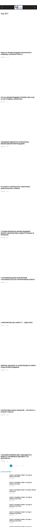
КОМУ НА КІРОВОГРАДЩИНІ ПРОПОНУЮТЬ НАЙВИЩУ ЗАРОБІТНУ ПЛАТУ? (16, 44)
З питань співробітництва (18, 521)
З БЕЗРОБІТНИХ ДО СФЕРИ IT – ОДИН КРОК (17, 257)
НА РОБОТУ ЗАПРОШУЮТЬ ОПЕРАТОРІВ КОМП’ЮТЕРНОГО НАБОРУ (15, 150)
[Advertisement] (18, 2)
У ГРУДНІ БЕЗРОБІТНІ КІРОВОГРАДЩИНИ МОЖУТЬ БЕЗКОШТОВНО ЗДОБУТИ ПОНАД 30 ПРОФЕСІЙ (17, 186)
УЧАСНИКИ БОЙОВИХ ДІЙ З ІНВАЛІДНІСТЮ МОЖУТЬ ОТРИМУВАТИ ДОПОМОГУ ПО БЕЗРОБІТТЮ (16, 363)
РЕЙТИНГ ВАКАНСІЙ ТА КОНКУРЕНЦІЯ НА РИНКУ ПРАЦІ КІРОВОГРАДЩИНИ (18, 291)
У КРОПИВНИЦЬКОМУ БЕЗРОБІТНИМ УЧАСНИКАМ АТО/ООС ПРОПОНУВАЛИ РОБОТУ (18, 222)
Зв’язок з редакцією (24, 517)
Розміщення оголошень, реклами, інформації (18, 519)
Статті (15, 517)
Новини (10, 517)
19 (22, 372)
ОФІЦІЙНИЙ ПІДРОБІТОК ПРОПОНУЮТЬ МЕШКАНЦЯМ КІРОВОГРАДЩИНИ (15, 115)
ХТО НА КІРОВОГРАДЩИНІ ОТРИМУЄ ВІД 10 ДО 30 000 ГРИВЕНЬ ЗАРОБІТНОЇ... (17, 79)
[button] (35, 7)
